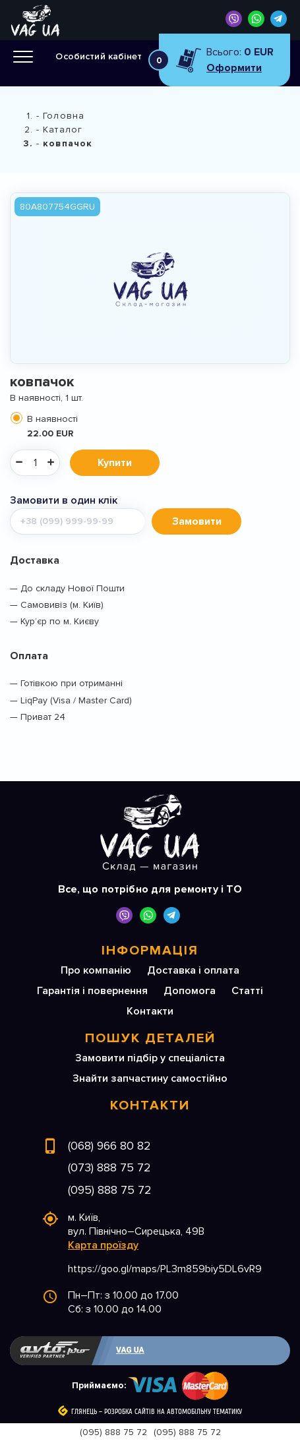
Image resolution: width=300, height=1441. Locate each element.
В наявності (157, 426)
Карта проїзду (103, 1245)
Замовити (197, 521)
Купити (115, 462)
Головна (63, 115)
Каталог (62, 129)
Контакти (150, 1011)
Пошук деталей (150, 1038)
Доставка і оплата (193, 970)
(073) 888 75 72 (109, 1167)
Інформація (150, 950)
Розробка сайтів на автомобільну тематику (173, 1412)
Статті (247, 990)
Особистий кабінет (98, 56)
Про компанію (96, 970)
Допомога (190, 990)
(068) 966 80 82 (109, 1145)
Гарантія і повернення (92, 990)
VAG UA (130, 1350)
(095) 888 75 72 (110, 1190)
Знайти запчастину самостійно (150, 1078)
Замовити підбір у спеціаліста (150, 1058)
